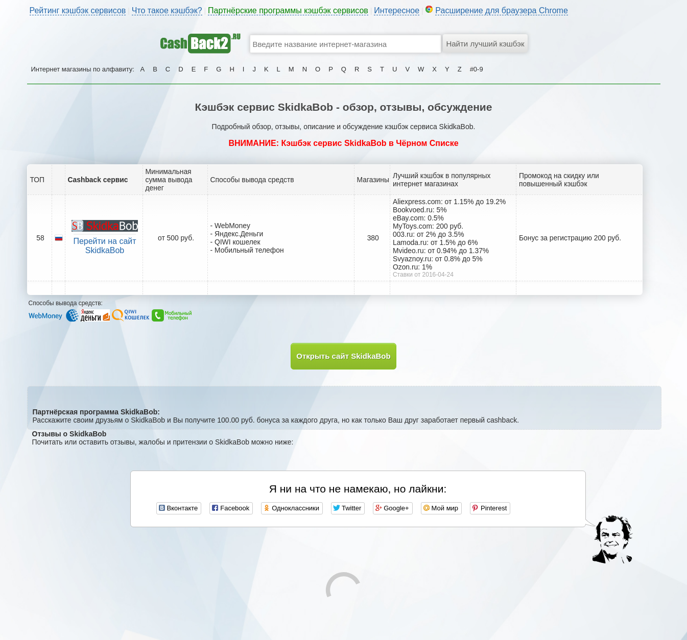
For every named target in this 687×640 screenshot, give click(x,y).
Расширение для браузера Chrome (501, 10)
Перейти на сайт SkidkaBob (104, 246)
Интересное (396, 10)
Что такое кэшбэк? (167, 10)
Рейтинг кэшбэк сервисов (78, 10)
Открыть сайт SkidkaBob (343, 356)
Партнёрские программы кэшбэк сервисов (288, 10)
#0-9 (476, 69)
